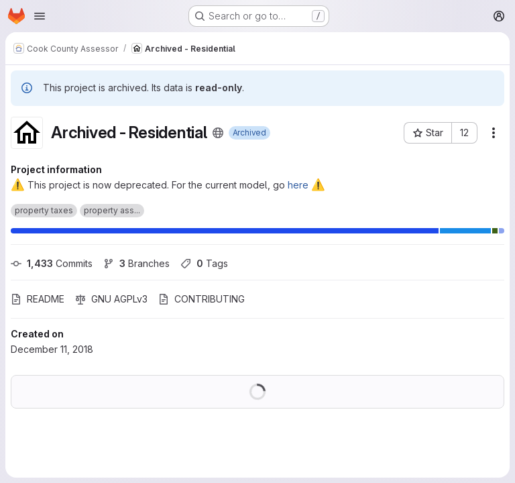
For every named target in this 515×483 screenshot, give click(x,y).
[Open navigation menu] (39, 16)
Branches (136, 263)
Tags (204, 263)
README (37, 299)
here (298, 185)
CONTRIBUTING (201, 299)
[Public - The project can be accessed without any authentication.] (218, 132)
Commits (52, 263)
